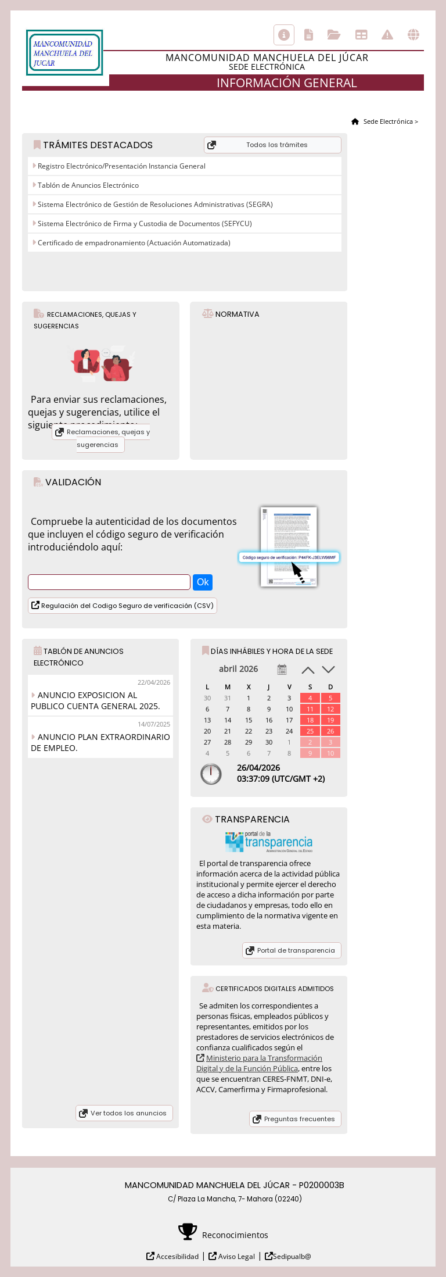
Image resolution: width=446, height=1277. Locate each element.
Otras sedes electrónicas (413, 34)
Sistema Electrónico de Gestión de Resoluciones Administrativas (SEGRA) (154, 204)
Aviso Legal (236, 1256)
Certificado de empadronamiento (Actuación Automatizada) (133, 243)
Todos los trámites (277, 144)
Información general (284, 34)
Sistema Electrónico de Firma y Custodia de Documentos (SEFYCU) (144, 223)
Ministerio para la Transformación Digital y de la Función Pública (259, 1063)
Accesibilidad (176, 1256)
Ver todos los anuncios (129, 1113)
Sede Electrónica (387, 121)
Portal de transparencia (296, 950)
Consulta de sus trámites (334, 34)
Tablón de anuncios (361, 34)
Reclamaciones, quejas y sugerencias (108, 438)
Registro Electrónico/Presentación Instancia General (121, 166)
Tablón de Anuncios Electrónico (87, 185)
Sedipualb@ (292, 1256)
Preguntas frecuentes (299, 1119)
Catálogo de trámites (309, 34)
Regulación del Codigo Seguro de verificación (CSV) (126, 605)
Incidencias (387, 34)
